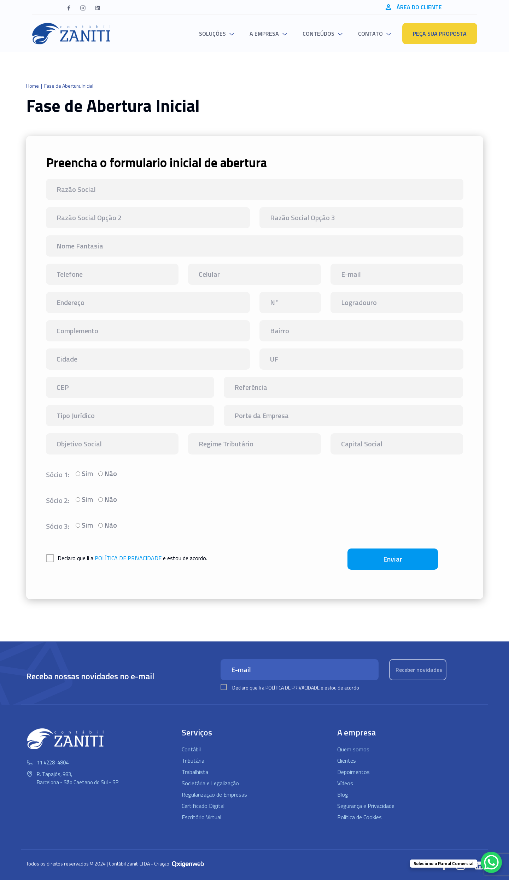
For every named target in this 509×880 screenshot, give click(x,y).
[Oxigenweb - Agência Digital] (188, 863)
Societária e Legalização (210, 783)
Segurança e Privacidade (365, 806)
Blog (342, 794)
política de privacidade (128, 558)
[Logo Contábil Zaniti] (72, 33)
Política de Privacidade (293, 687)
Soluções (212, 33)
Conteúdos (318, 33)
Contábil (191, 749)
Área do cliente (414, 7)
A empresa (264, 33)
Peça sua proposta (440, 33)
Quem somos (353, 749)
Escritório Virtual (201, 817)
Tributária (193, 760)
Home (32, 85)
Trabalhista (195, 772)
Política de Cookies (359, 817)
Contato (370, 33)
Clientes (346, 760)
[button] (68, 7)
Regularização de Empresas (214, 794)
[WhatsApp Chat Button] (491, 862)
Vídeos (345, 783)
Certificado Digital (203, 806)
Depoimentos (353, 772)
